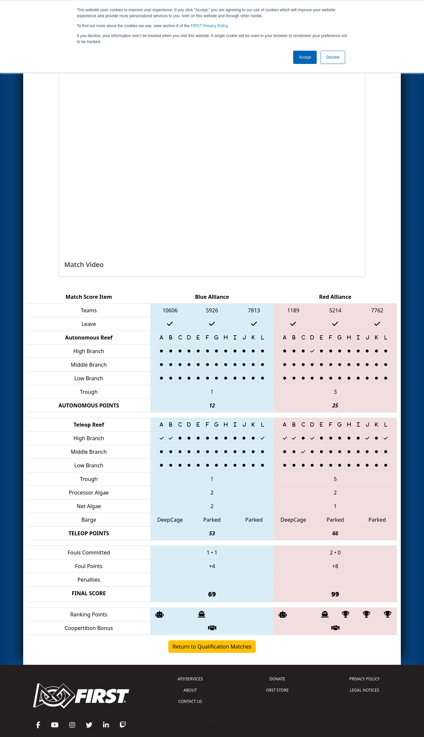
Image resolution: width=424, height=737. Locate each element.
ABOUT (190, 690)
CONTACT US (190, 701)
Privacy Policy (209, 26)
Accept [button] (305, 57)
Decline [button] (333, 57)
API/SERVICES (190, 679)
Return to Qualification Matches (212, 646)
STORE (277, 690)
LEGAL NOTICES (364, 690)
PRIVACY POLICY (364, 679)
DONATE (277, 679)
